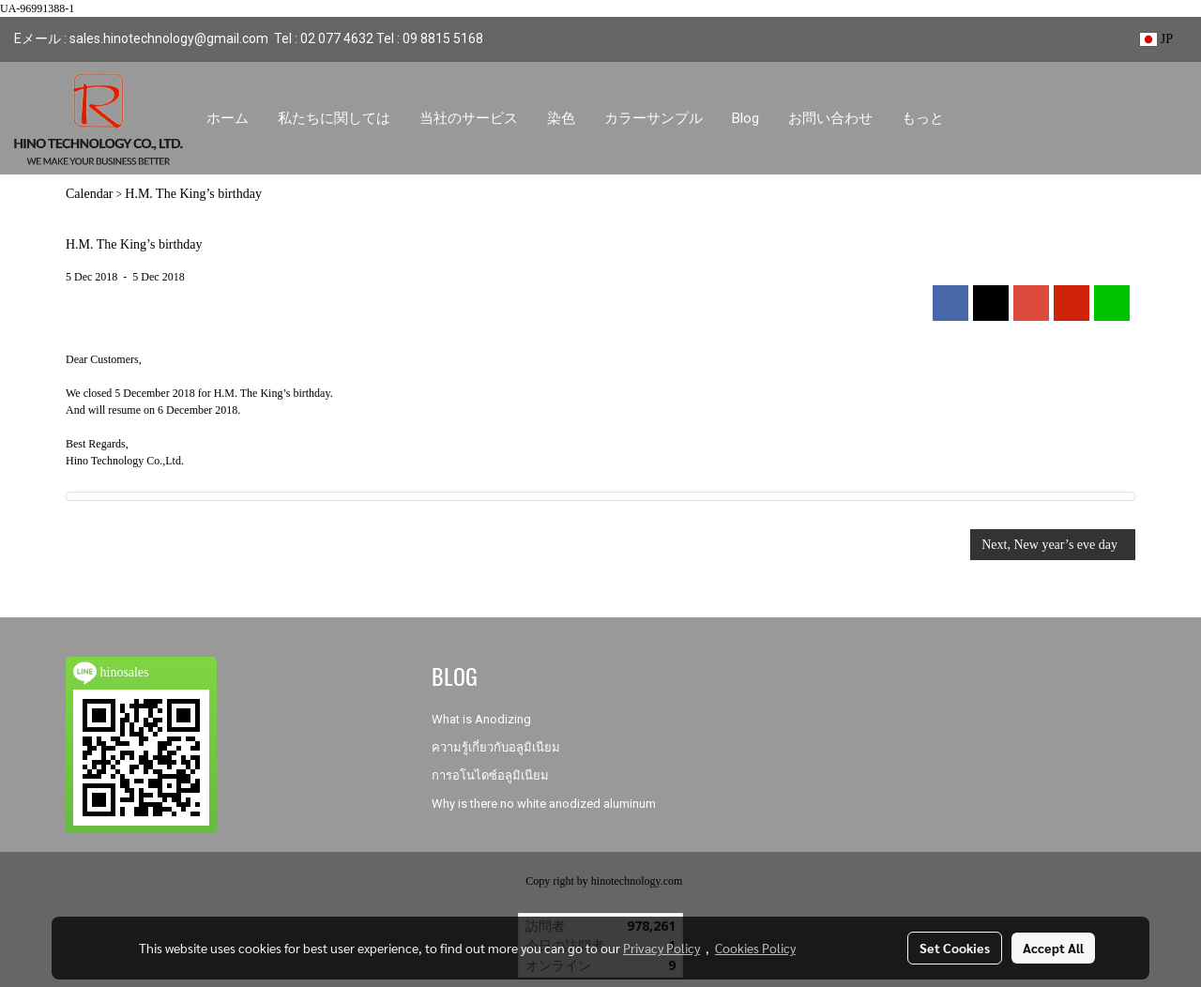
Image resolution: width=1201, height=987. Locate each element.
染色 (561, 118)
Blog (745, 118)
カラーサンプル (653, 118)
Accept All (1053, 947)
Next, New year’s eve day (1052, 545)
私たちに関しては (334, 118)
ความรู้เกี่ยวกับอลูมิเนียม (496, 747)
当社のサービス (468, 118)
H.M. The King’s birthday (193, 194)
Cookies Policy (755, 947)
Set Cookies (955, 947)
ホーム (227, 118)
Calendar (90, 194)
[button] (974, 118)
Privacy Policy (661, 947)
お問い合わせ (830, 118)
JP (1156, 39)
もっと (923, 118)
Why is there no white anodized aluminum (544, 804)
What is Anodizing (481, 719)
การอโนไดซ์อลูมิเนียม (490, 775)
